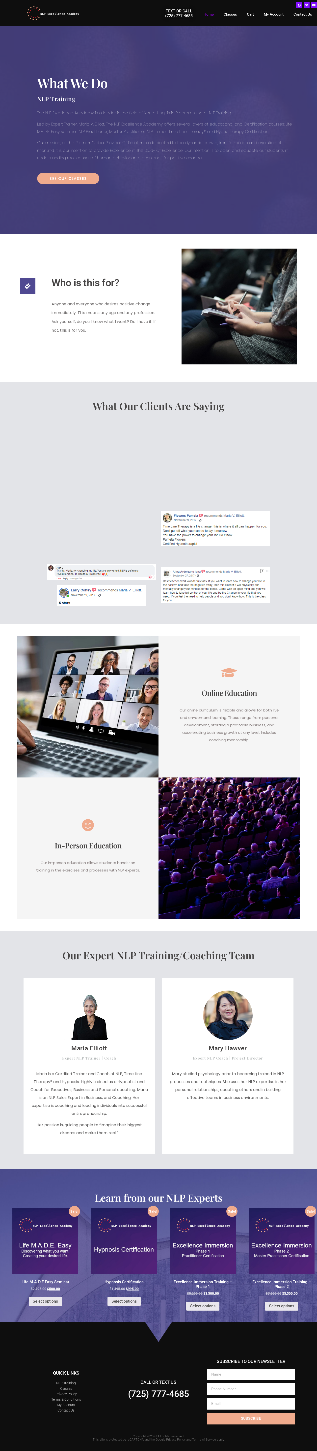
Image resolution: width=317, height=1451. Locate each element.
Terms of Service (204, 1439)
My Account (274, 14)
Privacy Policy (66, 1394)
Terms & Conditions (66, 1399)
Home (209, 14)
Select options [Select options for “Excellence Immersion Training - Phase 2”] (281, 1306)
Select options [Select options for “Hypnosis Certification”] (124, 1301)
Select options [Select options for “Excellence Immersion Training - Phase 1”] (202, 1306)
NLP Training (66, 1383)
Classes (230, 14)
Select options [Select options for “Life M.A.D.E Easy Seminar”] (45, 1301)
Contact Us (302, 14)
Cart (250, 14)
